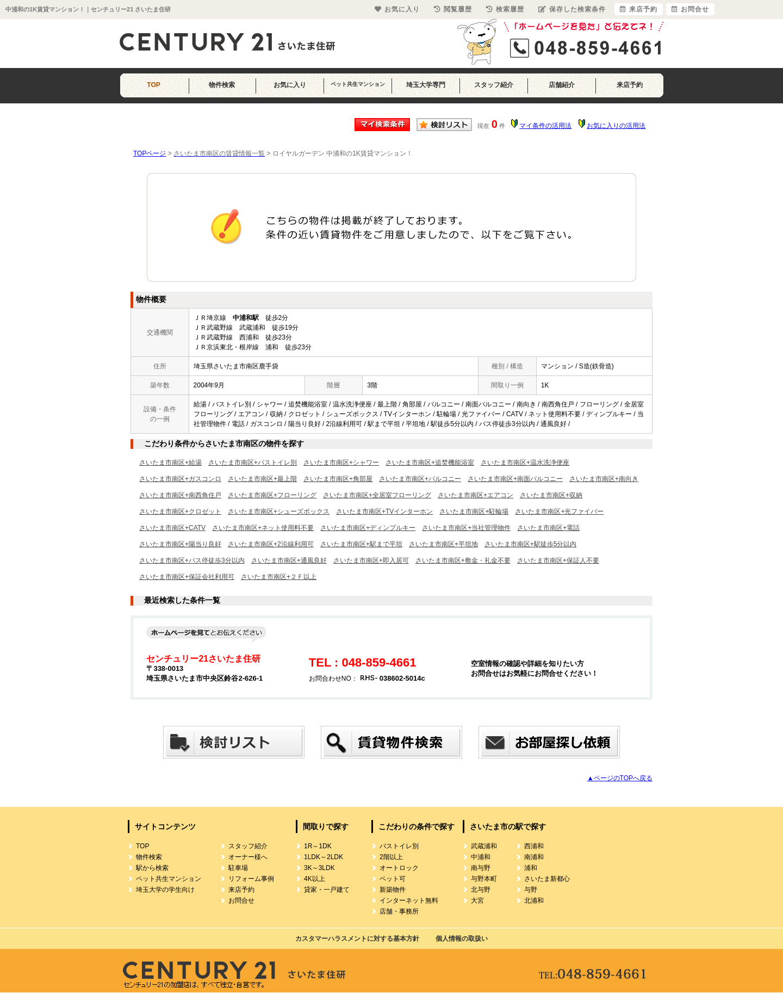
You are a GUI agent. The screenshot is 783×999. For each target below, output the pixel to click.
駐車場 (238, 868)
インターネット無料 (409, 900)
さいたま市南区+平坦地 (443, 544)
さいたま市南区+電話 (548, 528)
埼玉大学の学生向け (165, 889)
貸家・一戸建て (327, 889)
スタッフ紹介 (493, 85)
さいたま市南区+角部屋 (337, 479)
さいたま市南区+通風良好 (289, 560)
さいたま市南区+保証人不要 (558, 560)
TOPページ (149, 153)
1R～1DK (318, 846)
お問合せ (241, 900)
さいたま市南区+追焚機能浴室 (430, 462)
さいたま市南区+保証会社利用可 (186, 577)
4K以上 (314, 879)
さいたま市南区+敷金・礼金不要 (463, 560)
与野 (530, 889)
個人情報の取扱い (462, 938)
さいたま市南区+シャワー (341, 462)
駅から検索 (152, 868)
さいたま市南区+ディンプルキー (367, 528)
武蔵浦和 (484, 846)
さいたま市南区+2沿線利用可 (271, 544)
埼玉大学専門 (425, 85)
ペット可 (393, 879)
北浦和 (534, 900)
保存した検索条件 (572, 9)
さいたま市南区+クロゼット (180, 511)
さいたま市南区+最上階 (262, 479)
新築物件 (393, 889)
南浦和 (534, 857)
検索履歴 (505, 9)
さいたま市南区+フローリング (272, 495)
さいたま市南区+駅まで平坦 (361, 544)
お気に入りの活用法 (616, 126)
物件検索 (222, 85)
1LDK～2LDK (323, 857)
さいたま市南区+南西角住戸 (180, 495)
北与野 (480, 889)
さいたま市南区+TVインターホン (384, 511)
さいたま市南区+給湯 (170, 462)
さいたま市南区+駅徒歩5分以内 (530, 544)
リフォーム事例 (251, 879)
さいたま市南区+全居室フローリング (377, 495)
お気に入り (290, 85)
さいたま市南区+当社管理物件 (466, 528)
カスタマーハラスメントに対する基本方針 (357, 938)
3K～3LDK (319, 868)
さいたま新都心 (547, 879)
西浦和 (534, 846)
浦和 (530, 868)
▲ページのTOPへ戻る (619, 778)
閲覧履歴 (453, 9)
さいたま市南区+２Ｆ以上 (278, 577)
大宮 (477, 900)
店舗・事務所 (399, 911)
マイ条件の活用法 (545, 126)
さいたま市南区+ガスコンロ (180, 479)
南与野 (480, 868)
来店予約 (630, 85)
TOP (153, 85)
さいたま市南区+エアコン (475, 495)
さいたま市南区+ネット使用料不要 (263, 528)
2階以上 (391, 857)
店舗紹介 (562, 85)
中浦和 (480, 857)
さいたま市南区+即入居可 (371, 560)
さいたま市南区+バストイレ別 (252, 462)
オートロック (399, 868)
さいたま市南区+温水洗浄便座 (525, 462)
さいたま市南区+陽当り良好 (180, 544)
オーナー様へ (248, 857)
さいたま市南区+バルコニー (420, 479)
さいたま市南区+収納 (551, 495)
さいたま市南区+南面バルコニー (515, 479)
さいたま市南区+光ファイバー (559, 511)
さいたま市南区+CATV (172, 528)
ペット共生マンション (358, 84)
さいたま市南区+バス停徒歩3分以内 (192, 560)
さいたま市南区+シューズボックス (279, 511)
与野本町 (484, 879)
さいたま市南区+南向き (603, 479)
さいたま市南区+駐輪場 (473, 511)
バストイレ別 (399, 846)
